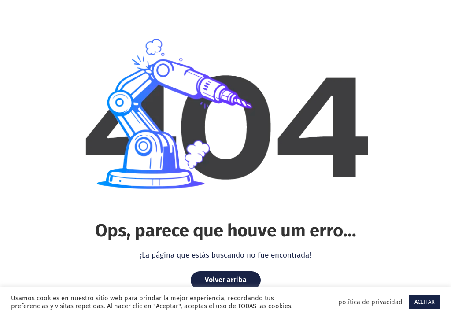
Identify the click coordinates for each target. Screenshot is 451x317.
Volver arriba (226, 280)
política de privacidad (370, 302)
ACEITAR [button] (424, 302)
